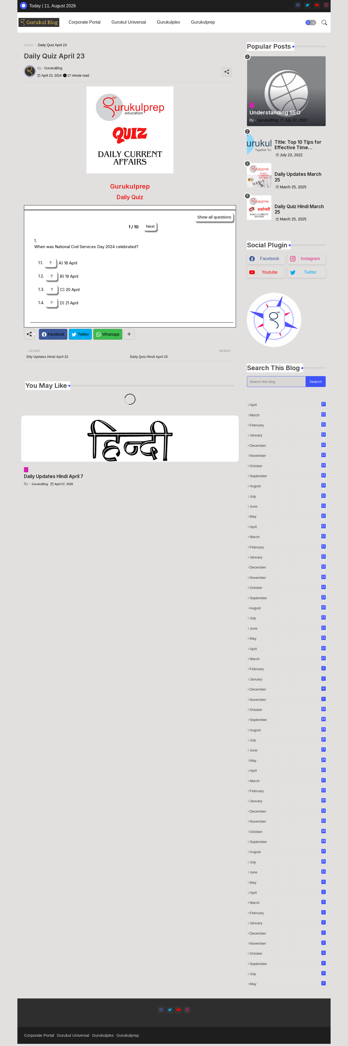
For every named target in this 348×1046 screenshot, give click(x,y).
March (288, 415)
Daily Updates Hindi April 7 (53, 476)
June (288, 507)
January (288, 435)
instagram (310, 258)
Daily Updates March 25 (298, 176)
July (288, 496)
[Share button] (129, 334)
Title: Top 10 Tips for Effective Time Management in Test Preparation (298, 145)
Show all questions (214, 217)
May (288, 517)
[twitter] (307, 5)
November (288, 456)
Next (150, 226)
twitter (310, 272)
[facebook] (297, 5)
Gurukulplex (168, 22)
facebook (269, 258)
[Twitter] (80, 334)
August (288, 486)
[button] (310, 22)
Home (28, 45)
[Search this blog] (276, 381)
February (288, 425)
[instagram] (326, 5)
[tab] (84, 22)
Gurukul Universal (128, 22)
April (288, 404)
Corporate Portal (85, 22)
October (288, 466)
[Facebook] (53, 334)
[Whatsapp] (107, 334)
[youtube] (316, 5)
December (288, 446)
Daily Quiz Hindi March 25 (299, 209)
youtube (269, 272)
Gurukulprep (203, 22)
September (288, 476)
